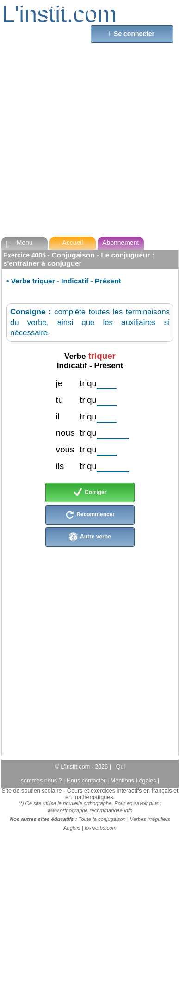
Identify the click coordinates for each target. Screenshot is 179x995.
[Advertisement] (86, 141)
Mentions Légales (134, 780)
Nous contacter (87, 780)
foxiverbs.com (101, 828)
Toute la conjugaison (102, 819)
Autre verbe (90, 537)
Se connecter (131, 33)
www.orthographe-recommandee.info (90, 810)
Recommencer (90, 515)
